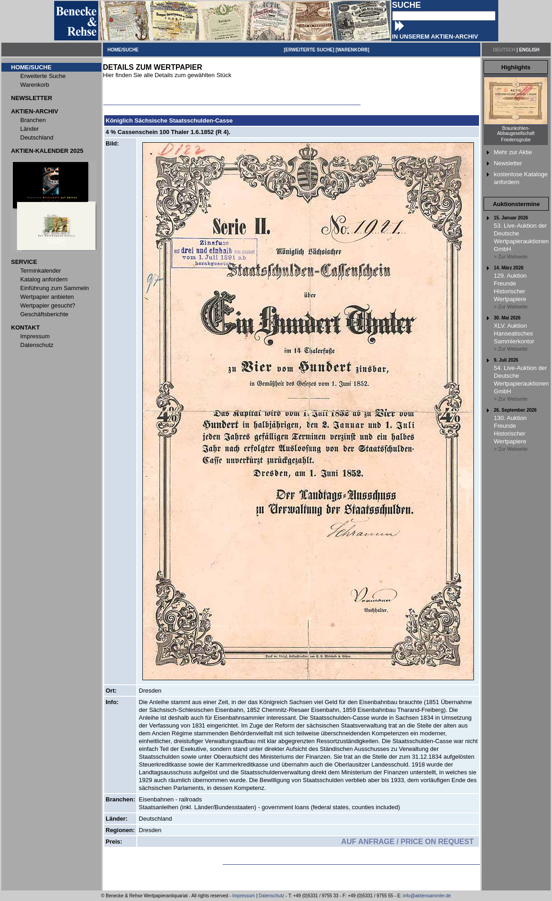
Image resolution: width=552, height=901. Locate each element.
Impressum (243, 895)
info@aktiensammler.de (427, 895)
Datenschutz (271, 895)
